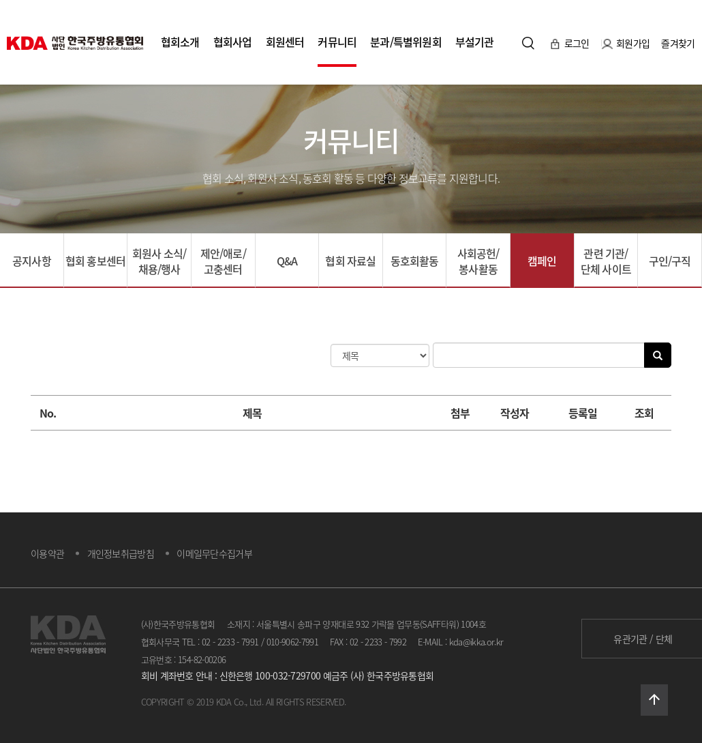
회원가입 (626, 42)
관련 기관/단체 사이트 (606, 261)
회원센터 (285, 41)
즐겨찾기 (678, 42)
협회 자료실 (350, 260)
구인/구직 (670, 260)
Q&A (287, 260)
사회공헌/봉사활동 (478, 261)
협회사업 (232, 41)
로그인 (570, 42)
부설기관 (474, 41)
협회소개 (180, 41)
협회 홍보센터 (95, 260)
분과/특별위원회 (406, 41)
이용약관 (47, 553)
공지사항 (31, 260)
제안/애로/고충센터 (223, 261)
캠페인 (542, 260)
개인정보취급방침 (120, 553)
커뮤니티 (337, 41)
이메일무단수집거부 (214, 553)
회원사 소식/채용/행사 (159, 261)
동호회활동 (415, 260)
